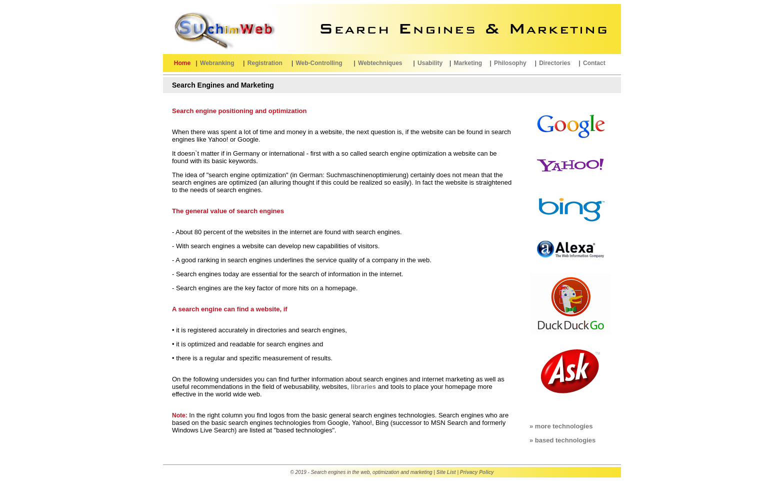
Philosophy (510, 63)
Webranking (217, 63)
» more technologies (561, 426)
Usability (430, 63)
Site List (446, 472)
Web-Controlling (319, 63)
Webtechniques (380, 63)
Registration (265, 63)
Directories (554, 63)
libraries (363, 386)
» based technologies (563, 440)
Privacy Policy (477, 472)
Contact (594, 63)
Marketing (468, 63)
